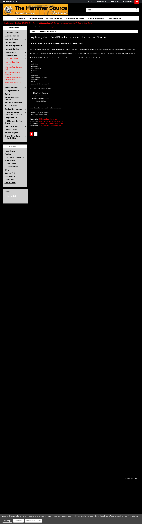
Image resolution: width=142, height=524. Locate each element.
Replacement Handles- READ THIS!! (17, 23)
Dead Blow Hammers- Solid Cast (13, 83)
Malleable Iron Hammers (13, 103)
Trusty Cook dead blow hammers (50, 126)
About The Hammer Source (75, 18)
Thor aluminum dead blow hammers (51, 123)
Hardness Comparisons (54, 18)
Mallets (7, 94)
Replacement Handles (12, 33)
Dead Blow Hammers (12, 59)
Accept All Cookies (33, 520)
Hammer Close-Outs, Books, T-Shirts (12, 137)
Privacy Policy (132, 516)
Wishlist (114, 1)
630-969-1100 (101, 1)
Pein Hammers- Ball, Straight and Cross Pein (13, 113)
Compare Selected (131, 478)
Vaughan (8, 154)
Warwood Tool (10, 173)
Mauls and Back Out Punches (12, 98)
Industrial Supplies (11, 133)
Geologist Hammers (12, 91)
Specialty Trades (11, 130)
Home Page (21, 18)
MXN (89, 1)
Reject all (18, 520)
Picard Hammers (10, 151)
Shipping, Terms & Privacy (96, 18)
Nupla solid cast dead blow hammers (51, 121)
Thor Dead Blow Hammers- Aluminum (13, 73)
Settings (7, 520)
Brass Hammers (10, 52)
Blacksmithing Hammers (13, 46)
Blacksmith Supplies (12, 49)
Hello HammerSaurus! (10, 1)
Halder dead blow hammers (48, 119)
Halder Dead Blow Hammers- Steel (13, 68)
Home (31, 27)
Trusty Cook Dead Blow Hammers (12, 63)
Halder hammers (10, 161)
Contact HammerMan (35, 18)
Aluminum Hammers (12, 36)
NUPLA (7, 170)
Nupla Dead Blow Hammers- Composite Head (13, 78)
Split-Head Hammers (12, 126)
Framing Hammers (11, 87)
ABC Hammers (10, 176)
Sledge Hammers (11, 118)
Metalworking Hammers (13, 109)
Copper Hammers (11, 56)
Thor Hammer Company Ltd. (15, 157)
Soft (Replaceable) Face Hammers (13, 122)
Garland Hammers (11, 164)
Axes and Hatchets (11, 39)
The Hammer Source (12, 167)
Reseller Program (115, 18)
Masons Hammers (11, 106)
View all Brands (10, 183)
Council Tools (9, 180)
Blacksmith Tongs (11, 42)
